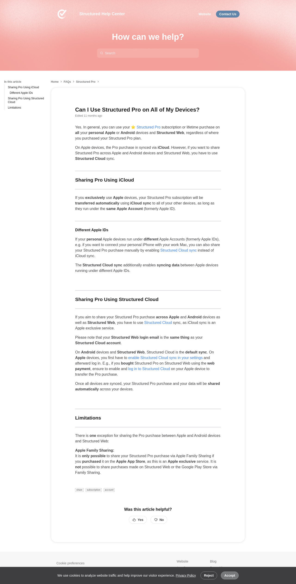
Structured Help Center (102, 14)
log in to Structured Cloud (149, 369)
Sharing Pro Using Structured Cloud (26, 100)
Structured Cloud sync (179, 250)
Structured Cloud (158, 323)
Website (182, 561)
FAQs (67, 81)
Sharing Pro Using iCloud (23, 87)
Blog (213, 561)
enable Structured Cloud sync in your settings (165, 358)
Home (55, 81)
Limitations (14, 107)
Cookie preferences (70, 563)
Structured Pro (86, 81)
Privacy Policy (186, 575)
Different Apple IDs (21, 92)
